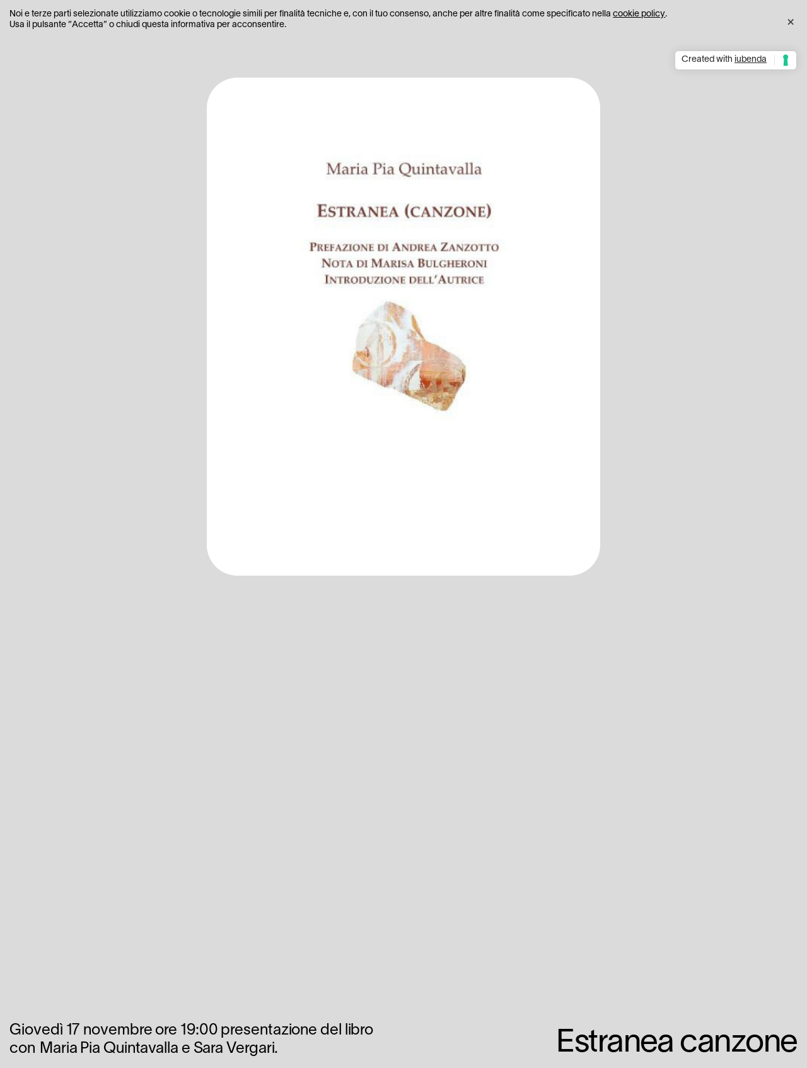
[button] (791, 20)
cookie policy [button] (639, 14)
